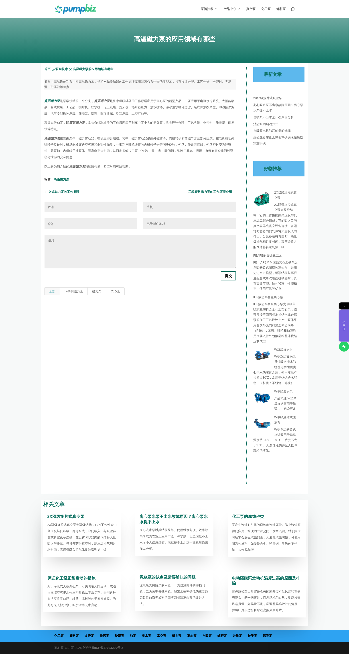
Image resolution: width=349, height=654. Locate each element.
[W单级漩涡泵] (262, 399)
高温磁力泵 (61, 179)
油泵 (133, 636)
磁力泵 (96, 291)
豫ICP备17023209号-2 (107, 648)
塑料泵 (74, 636)
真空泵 (251, 9)
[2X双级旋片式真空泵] (262, 200)
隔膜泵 (267, 636)
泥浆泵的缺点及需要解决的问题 (168, 577)
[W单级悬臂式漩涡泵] (262, 424)
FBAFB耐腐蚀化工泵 (267, 255)
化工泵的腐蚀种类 (248, 516)
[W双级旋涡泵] (262, 357)
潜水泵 (146, 636)
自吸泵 (207, 636)
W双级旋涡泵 (283, 349)
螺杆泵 (281, 9)
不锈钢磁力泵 (73, 291)
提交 (228, 276)
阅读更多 (290, 409)
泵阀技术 (207, 9)
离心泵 (115, 291)
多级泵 (89, 636)
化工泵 (266, 9)
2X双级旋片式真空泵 (267, 98)
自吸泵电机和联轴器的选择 (272, 131)
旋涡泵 (119, 636)
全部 (52, 291)
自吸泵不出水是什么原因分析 (273, 117)
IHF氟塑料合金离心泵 (268, 297)
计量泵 (237, 636)
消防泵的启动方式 (265, 124)
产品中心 (229, 9)
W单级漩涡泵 (283, 391)
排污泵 (104, 636)
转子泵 (252, 636)
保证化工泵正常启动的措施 (71, 578)
